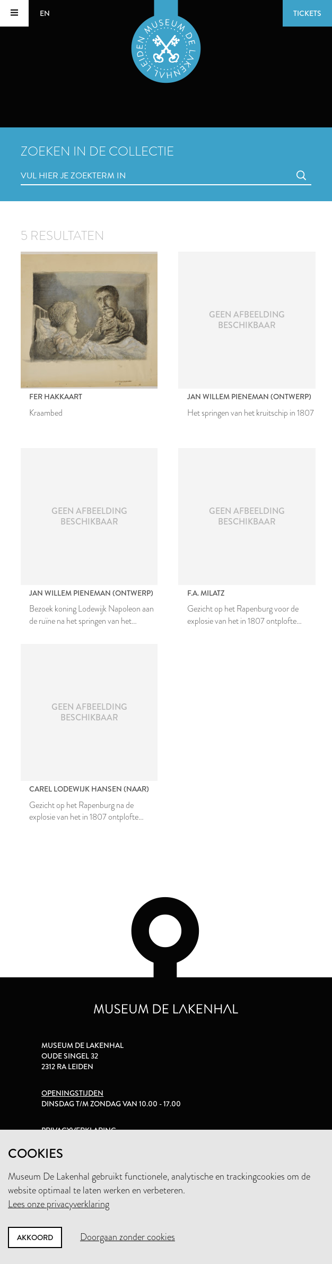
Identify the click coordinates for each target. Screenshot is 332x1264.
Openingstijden (72, 1093)
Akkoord (35, 1237)
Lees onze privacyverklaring (58, 1204)
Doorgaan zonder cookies (127, 1237)
